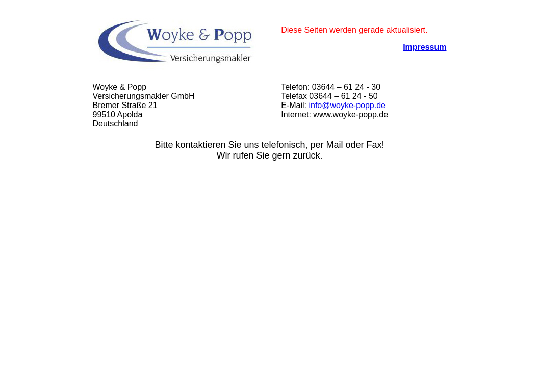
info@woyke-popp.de (347, 105)
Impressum (424, 47)
